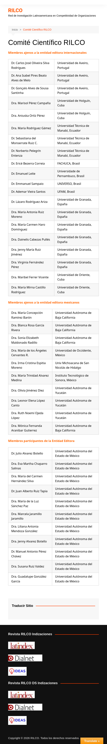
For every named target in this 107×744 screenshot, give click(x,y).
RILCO (15, 10)
